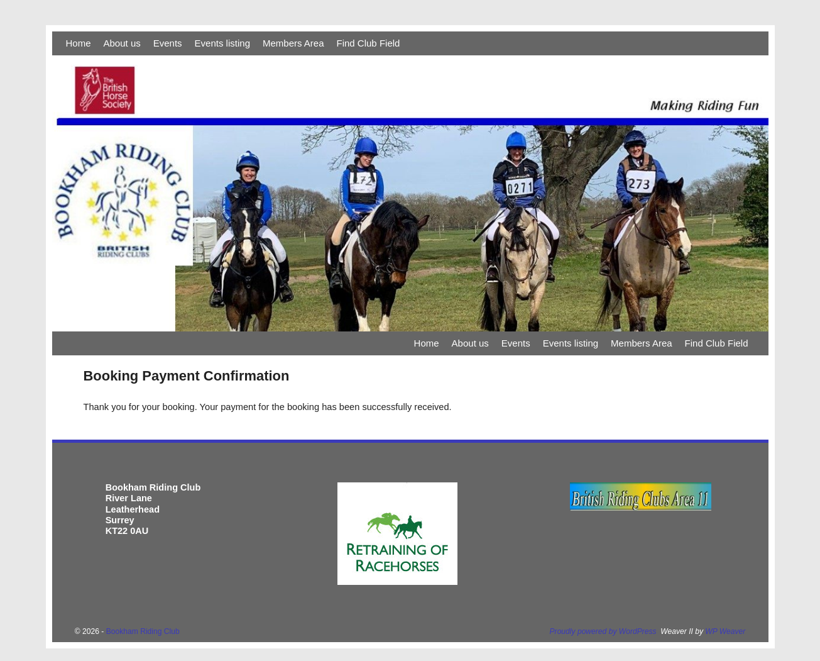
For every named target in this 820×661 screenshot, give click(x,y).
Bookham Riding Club (143, 631)
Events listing (222, 43)
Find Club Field (368, 43)
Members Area (293, 43)
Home (78, 43)
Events (167, 43)
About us (122, 43)
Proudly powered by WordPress (603, 631)
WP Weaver (725, 631)
